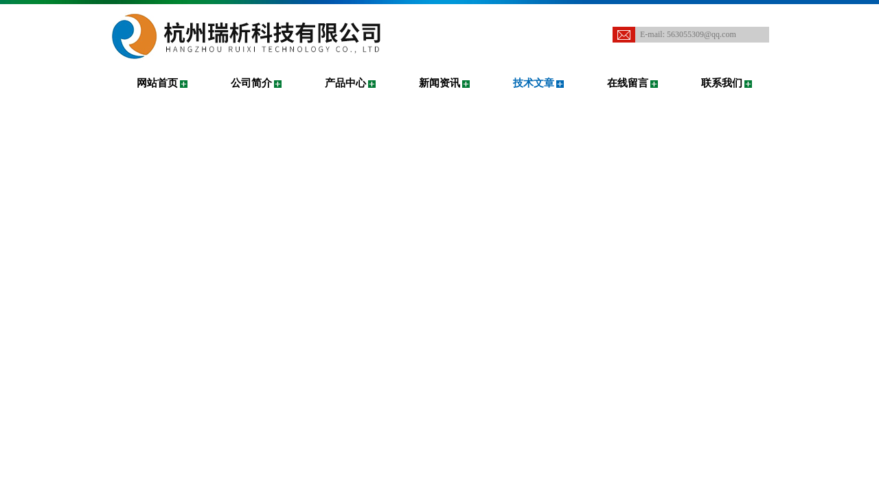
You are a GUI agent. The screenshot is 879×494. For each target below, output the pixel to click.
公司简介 (251, 83)
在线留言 (627, 83)
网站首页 (157, 83)
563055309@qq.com (701, 34)
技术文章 (533, 83)
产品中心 (345, 83)
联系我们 (721, 83)
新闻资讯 (439, 83)
